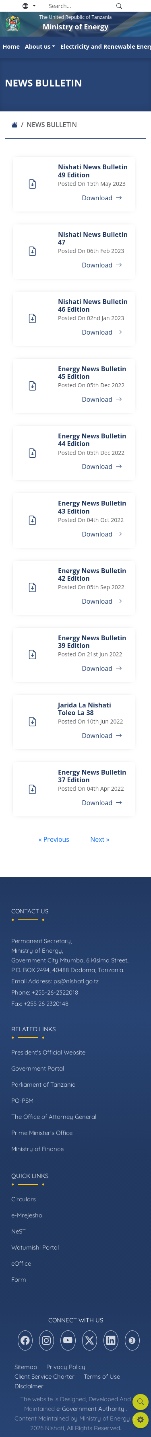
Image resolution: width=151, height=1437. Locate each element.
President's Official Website (48, 1052)
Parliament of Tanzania (43, 1084)
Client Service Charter (44, 1376)
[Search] (79, 6)
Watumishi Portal (35, 1247)
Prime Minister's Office (41, 1133)
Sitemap (25, 1367)
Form (18, 1279)
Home (11, 46)
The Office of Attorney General (53, 1116)
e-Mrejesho (26, 1215)
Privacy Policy (65, 1367)
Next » (99, 839)
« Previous (55, 839)
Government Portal (37, 1068)
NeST (18, 1231)
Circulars (23, 1199)
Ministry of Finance (37, 1149)
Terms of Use (102, 1376)
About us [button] (38, 46)
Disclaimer (28, 1386)
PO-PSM (22, 1100)
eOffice (21, 1263)
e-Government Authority (90, 1408)
